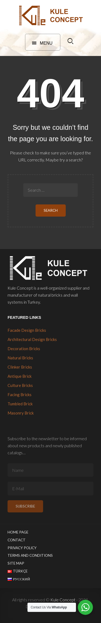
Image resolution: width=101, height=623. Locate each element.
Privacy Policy (22, 548)
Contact (17, 540)
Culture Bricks (20, 385)
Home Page (18, 532)
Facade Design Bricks (27, 330)
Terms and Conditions (30, 555)
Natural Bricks (20, 357)
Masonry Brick (21, 412)
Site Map (16, 563)
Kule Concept (62, 599)
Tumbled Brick (20, 403)
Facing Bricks (20, 394)
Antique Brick (20, 376)
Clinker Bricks (20, 366)
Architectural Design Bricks (32, 339)
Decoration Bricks (24, 348)
